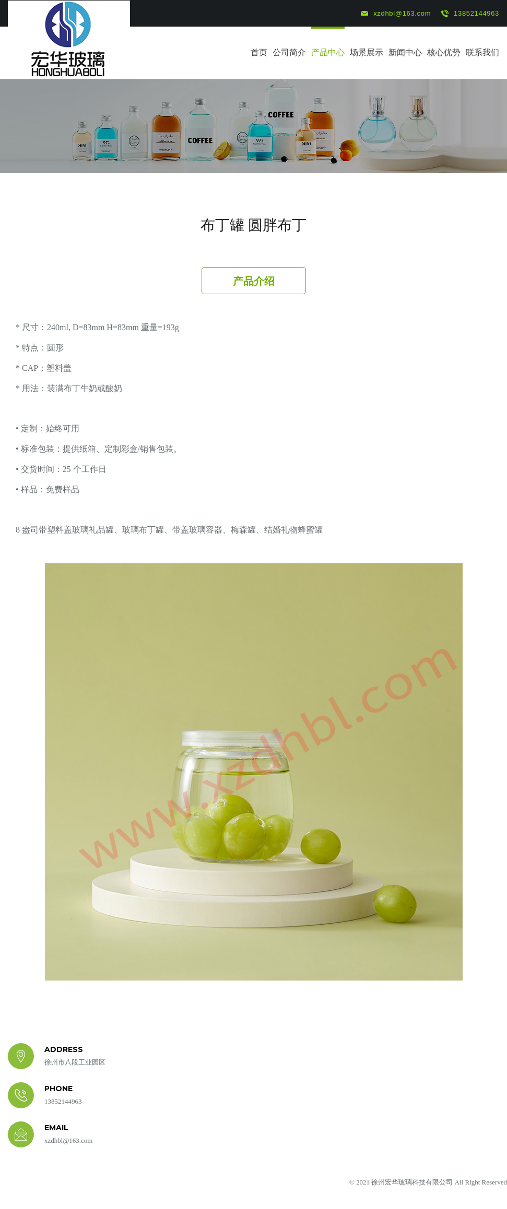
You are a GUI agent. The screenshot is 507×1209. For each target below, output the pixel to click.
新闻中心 (405, 52)
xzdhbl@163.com (396, 13)
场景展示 (366, 52)
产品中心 (328, 52)
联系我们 (482, 52)
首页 (259, 52)
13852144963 (470, 13)
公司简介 (289, 52)
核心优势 (444, 52)
